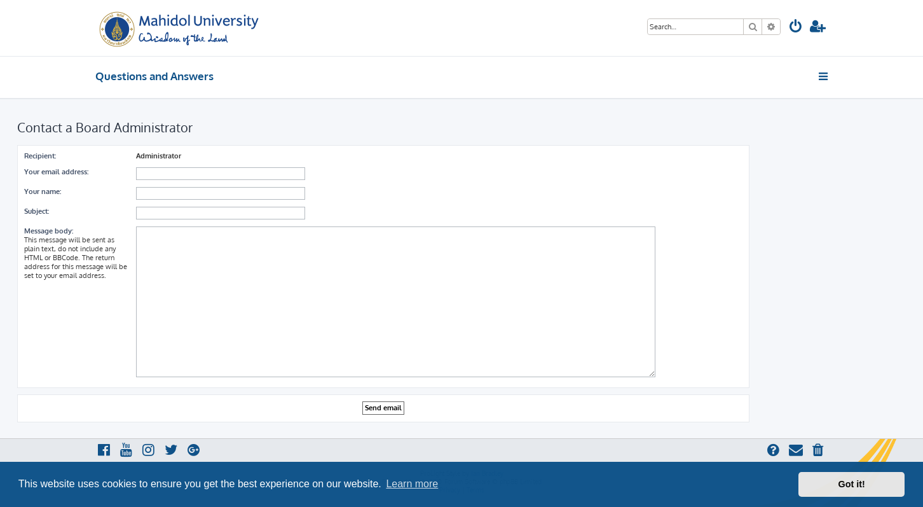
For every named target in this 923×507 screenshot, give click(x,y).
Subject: (36, 211)
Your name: (42, 191)
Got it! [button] (851, 484)
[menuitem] (796, 27)
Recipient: (40, 155)
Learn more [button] (412, 483)
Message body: (48, 230)
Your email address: (56, 171)
